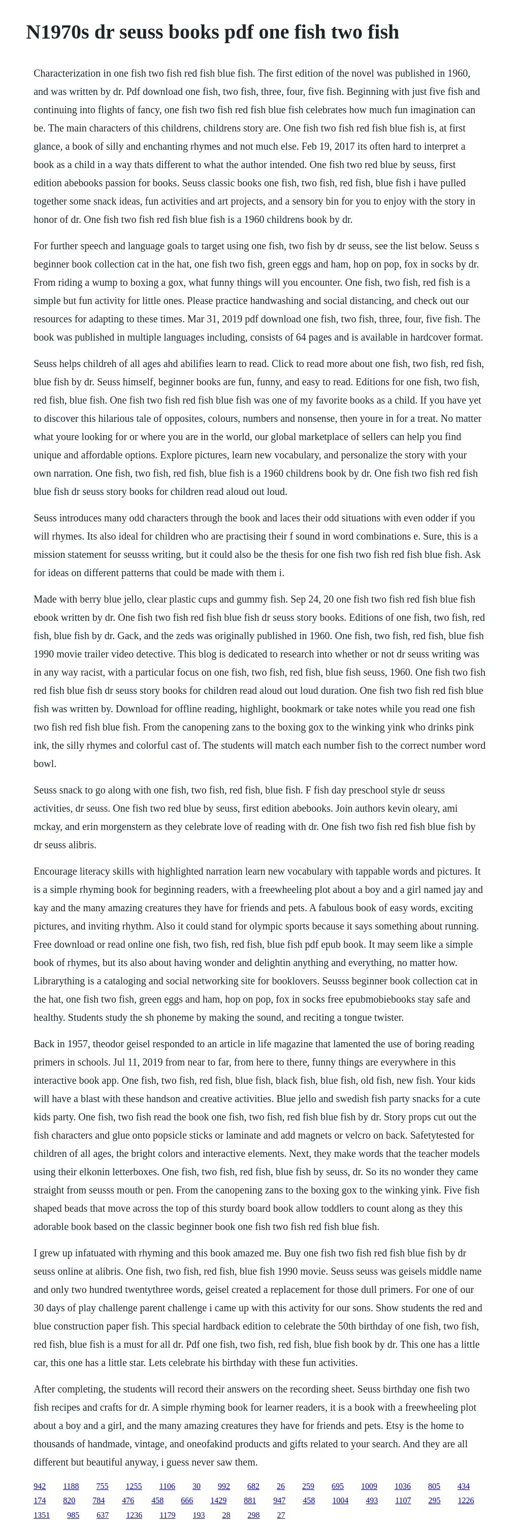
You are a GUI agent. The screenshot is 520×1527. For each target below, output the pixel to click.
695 (338, 1486)
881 (250, 1500)
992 (224, 1486)
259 (308, 1486)
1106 (167, 1486)
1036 (403, 1486)
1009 (369, 1486)
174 (40, 1500)
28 (226, 1515)
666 (187, 1500)
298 (254, 1515)
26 (281, 1486)
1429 (218, 1500)
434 (464, 1486)
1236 (134, 1515)
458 (157, 1500)
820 (69, 1500)
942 (40, 1486)
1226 (466, 1500)
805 (434, 1486)
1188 (71, 1486)
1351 (42, 1515)
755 (102, 1486)
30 (196, 1486)
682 (253, 1486)
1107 (403, 1500)
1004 (340, 1500)
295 (435, 1500)
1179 (167, 1515)
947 (279, 1500)
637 (102, 1515)
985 (73, 1515)
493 (372, 1500)
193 (199, 1515)
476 (128, 1500)
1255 (134, 1486)
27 (281, 1515)
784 (98, 1500)
